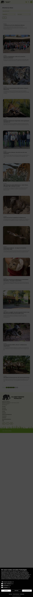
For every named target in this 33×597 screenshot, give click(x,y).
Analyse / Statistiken (7, 583)
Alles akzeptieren (27, 590)
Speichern (16, 590)
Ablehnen (6, 590)
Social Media (6, 585)
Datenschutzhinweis (16, 594)
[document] (16, 575)
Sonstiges (5, 587)
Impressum (10, 594)
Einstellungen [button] (22, 594)
